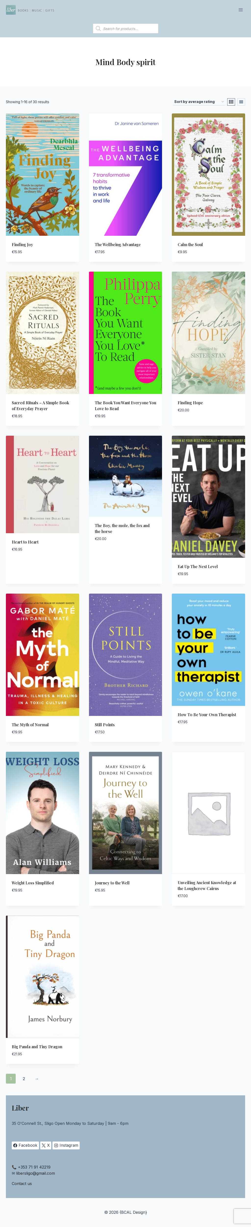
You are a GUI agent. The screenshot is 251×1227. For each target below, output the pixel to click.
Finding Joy (22, 244)
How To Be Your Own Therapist (207, 714)
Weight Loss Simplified (33, 882)
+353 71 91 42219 (34, 1167)
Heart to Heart (25, 541)
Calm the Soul (190, 244)
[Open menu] (240, 10)
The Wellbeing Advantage (118, 244)
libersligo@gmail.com (35, 1173)
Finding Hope (190, 402)
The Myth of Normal (30, 724)
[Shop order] (199, 101)
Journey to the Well (112, 882)
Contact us (22, 1183)
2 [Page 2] (24, 1078)
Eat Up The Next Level (198, 566)
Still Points (105, 724)
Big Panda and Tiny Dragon (37, 1046)
